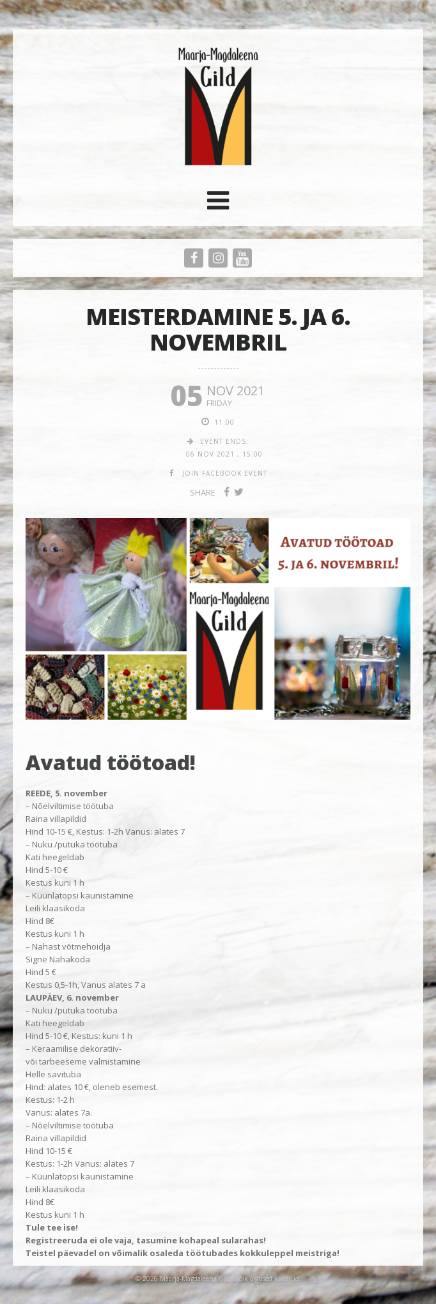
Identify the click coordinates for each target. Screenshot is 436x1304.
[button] (218, 205)
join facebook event (224, 473)
